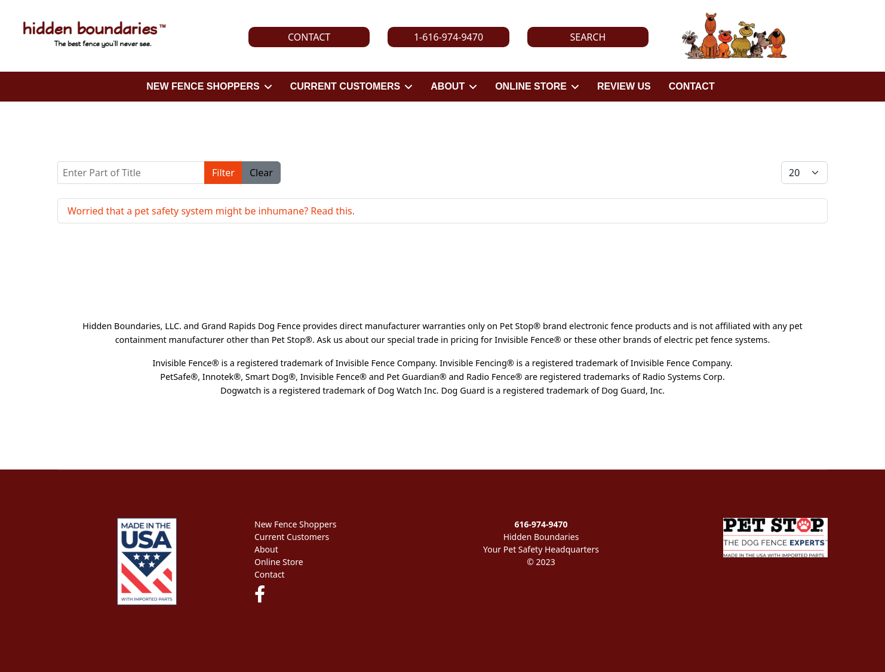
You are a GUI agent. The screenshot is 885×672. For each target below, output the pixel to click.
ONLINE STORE (531, 86)
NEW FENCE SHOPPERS (202, 86)
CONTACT (692, 86)
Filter (223, 172)
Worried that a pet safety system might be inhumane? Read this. (211, 210)
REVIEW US (624, 86)
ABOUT (448, 86)
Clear (261, 172)
